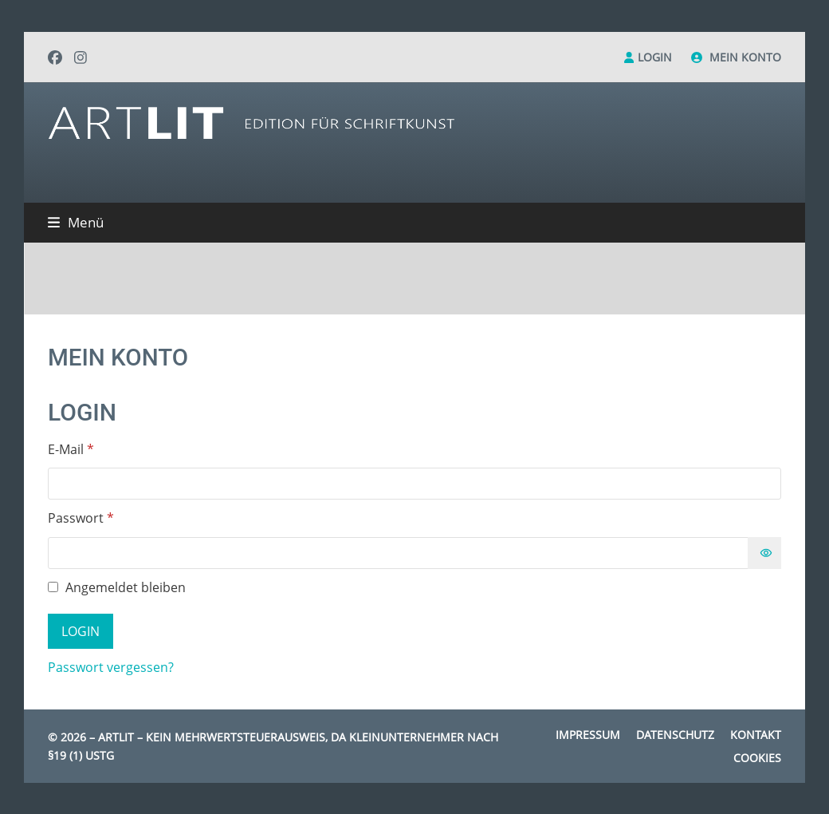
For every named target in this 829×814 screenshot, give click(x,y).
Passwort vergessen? (111, 667)
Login (655, 57)
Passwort (116, 517)
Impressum (588, 734)
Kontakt (755, 734)
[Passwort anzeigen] (764, 553)
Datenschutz (675, 734)
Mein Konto (745, 57)
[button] (76, 222)
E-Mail (106, 448)
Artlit (116, 737)
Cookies (757, 757)
